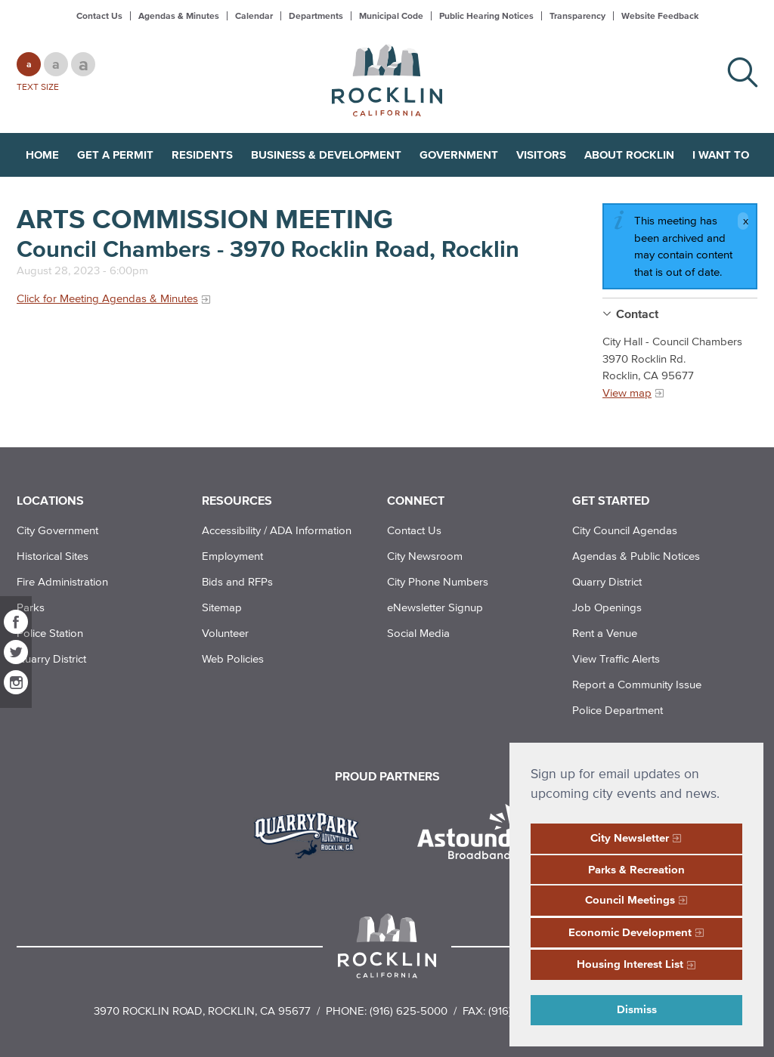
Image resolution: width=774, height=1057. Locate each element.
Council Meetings (630, 899)
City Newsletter (629, 837)
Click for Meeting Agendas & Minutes (107, 298)
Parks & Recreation (636, 869)
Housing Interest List (630, 963)
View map (627, 392)
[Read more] (312, 833)
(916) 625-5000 (408, 1010)
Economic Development (630, 932)
